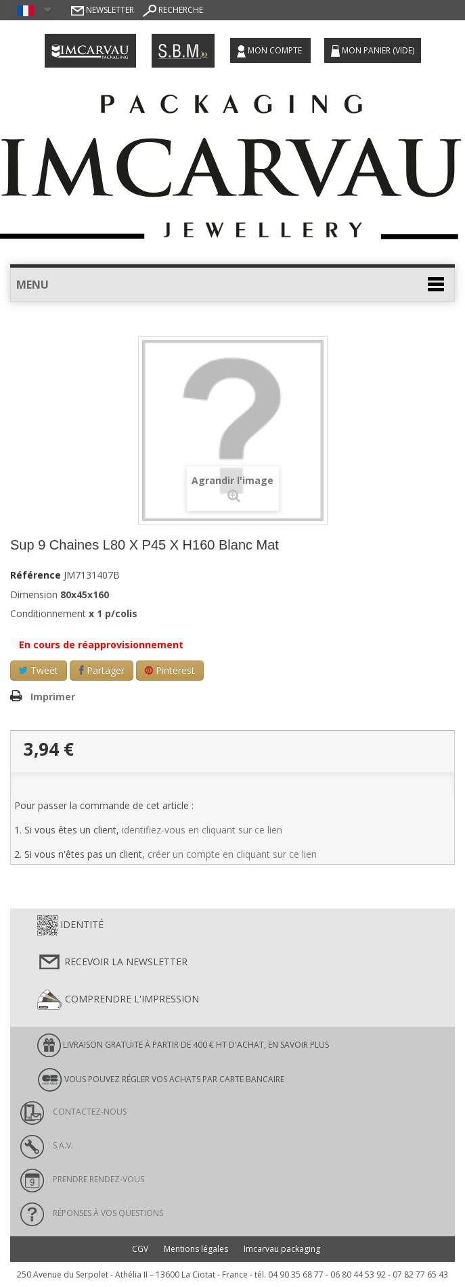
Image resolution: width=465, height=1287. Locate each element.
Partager (102, 670)
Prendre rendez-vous (82, 1179)
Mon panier (372, 51)
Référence (35, 575)
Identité (70, 925)
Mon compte (270, 51)
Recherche (173, 10)
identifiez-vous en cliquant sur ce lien (202, 829)
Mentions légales (196, 1249)
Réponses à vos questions (91, 1213)
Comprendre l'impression (118, 1000)
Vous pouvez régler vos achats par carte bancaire (160, 1079)
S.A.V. (46, 1145)
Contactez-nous (73, 1111)
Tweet (38, 670)
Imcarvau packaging (282, 1249)
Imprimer (52, 696)
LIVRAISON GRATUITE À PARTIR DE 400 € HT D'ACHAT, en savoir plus (183, 1045)
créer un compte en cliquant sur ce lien (232, 854)
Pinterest (170, 670)
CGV (140, 1249)
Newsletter (102, 10)
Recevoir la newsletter (112, 962)
